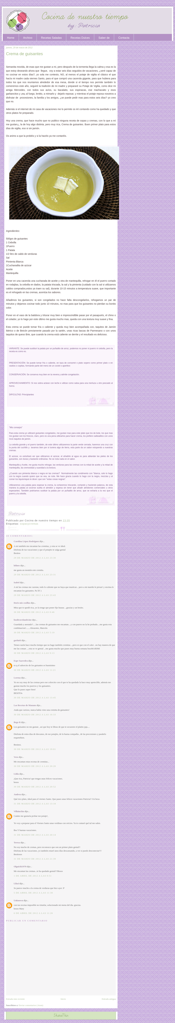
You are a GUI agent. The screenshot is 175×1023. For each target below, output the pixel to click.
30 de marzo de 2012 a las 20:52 (35, 786)
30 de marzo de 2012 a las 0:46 (34, 612)
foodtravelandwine (23, 619)
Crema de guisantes (24, 53)
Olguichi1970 (20, 866)
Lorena (17, 677)
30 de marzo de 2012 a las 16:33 (35, 714)
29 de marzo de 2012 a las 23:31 (35, 574)
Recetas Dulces (80, 37)
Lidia (16, 774)
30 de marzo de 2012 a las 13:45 (35, 697)
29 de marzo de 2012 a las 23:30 (35, 557)
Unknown (18, 900)
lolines (17, 565)
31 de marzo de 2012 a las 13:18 (35, 803)
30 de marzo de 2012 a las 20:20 (35, 766)
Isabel (16, 582)
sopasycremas (29, 523)
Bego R (17, 722)
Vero (16, 757)
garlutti (17, 640)
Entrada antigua (109, 999)
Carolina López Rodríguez (26, 541)
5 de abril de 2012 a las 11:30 (33, 892)
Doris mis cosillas (22, 603)
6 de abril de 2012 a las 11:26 (33, 913)
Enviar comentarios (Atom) (31, 1005)
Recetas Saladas (51, 37)
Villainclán (19, 811)
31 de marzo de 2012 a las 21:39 (35, 858)
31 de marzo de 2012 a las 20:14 (35, 835)
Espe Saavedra (21, 660)
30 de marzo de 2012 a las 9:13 (34, 653)
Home (10, 37)
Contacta (123, 37)
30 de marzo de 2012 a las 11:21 (35, 670)
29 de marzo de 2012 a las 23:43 (35, 595)
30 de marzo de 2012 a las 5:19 (34, 632)
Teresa (17, 842)
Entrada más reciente (15, 999)
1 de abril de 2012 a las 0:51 (33, 875)
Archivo (27, 37)
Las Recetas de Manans (25, 705)
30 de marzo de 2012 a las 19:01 (35, 749)
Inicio (63, 999)
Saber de (104, 37)
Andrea (17, 794)
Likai (16, 883)
